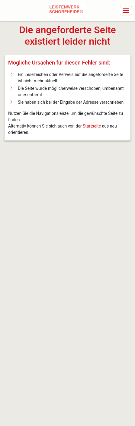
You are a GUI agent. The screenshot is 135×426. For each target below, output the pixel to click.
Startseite (92, 126)
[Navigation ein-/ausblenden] (126, 10)
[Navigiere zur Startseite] (68, 10)
